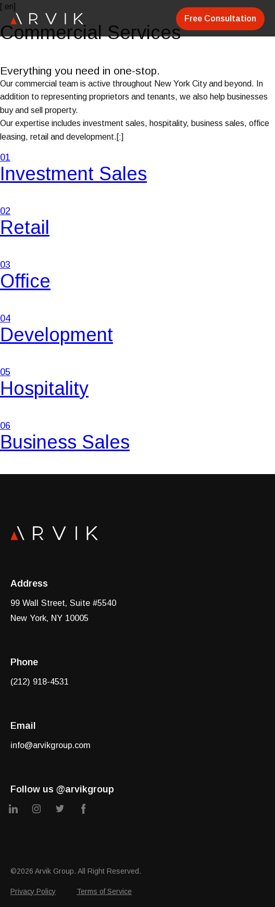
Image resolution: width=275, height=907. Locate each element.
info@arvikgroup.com (50, 745)
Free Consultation (220, 18)
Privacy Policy (33, 891)
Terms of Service (104, 891)
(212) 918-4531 (39, 681)
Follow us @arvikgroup (62, 789)
